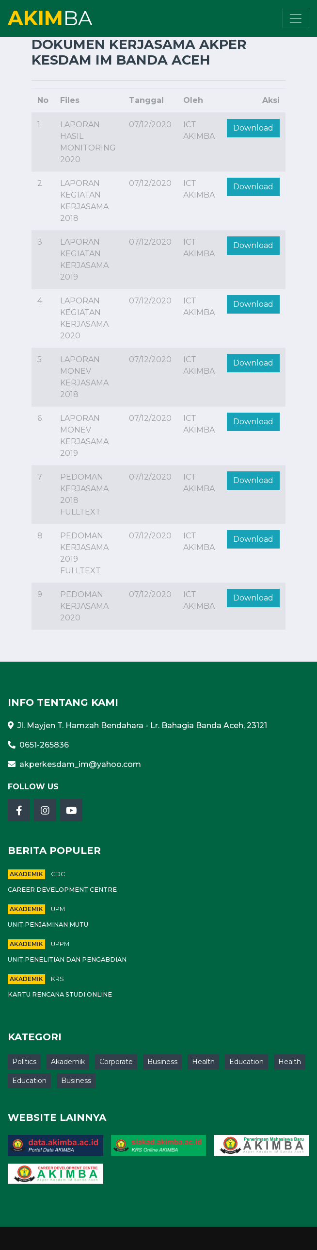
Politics (24, 1061)
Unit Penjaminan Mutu (48, 924)
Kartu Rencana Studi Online (60, 994)
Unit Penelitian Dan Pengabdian (67, 959)
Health (203, 1061)
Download (253, 128)
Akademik (26, 874)
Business (162, 1061)
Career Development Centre (62, 889)
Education (246, 1061)
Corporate (116, 1061)
